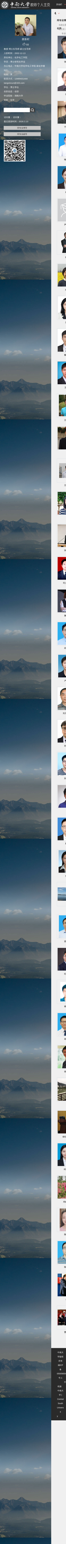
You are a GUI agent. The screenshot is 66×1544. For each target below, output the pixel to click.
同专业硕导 (22, 134)
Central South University (60, 1407)
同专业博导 (22, 128)
